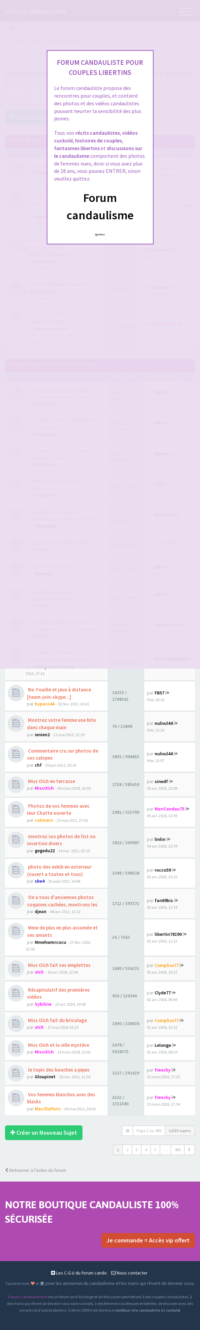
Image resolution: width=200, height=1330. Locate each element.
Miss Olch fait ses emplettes (58, 965)
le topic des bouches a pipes (58, 1070)
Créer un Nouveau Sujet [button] (43, 1132)
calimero (44, 820)
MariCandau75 (169, 809)
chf (38, 765)
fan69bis (164, 900)
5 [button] (155, 1149)
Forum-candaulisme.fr (27, 1296)
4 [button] (146, 1149)
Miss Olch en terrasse (51, 781)
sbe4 (39, 881)
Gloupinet (45, 1077)
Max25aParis (48, 1109)
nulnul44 (164, 723)
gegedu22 (45, 851)
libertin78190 (168, 934)
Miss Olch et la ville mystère (58, 1045)
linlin (160, 840)
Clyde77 (163, 993)
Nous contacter (129, 1273)
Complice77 (167, 965)
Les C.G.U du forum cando (79, 1273)
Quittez (100, 234)
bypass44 (44, 704)
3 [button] (137, 1149)
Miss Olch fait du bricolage (57, 1020)
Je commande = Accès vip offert (148, 1240)
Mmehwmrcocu (50, 942)
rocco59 (163, 870)
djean (40, 911)
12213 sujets (180, 1130)
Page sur (149, 1130)
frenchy (163, 1070)
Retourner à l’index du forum (35, 1170)
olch (39, 972)
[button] (189, 1149)
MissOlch (44, 788)
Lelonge (163, 1045)
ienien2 (42, 735)
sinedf (161, 781)
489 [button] (178, 1149)
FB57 (159, 693)
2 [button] (127, 1149)
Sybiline (43, 1004)
